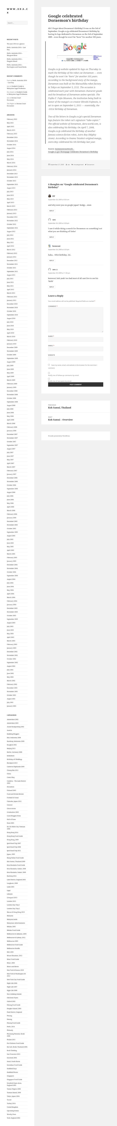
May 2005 (10, 547)
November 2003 (12, 612)
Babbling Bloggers (13, 734)
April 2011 (10, 290)
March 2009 (11, 380)
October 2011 (11, 268)
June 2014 (10, 155)
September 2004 (12, 576)
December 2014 (12, 137)
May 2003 (10, 634)
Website (51, 355)
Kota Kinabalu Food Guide (16, 865)
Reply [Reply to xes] (51, 237)
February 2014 (12, 166)
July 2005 (10, 539)
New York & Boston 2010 (15, 970)
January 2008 (11, 431)
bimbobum (10, 756)
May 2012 (10, 242)
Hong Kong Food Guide (15, 836)
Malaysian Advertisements (16, 923)
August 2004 (11, 579)
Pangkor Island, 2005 (14, 1009)
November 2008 (12, 395)
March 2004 (11, 597)
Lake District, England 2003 (16, 880)
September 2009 (12, 358)
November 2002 (12, 655)
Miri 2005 (10, 952)
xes (69, 165)
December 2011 (12, 261)
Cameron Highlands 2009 (15, 767)
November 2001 (12, 692)
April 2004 (10, 594)
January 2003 (11, 648)
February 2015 (12, 134)
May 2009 (10, 373)
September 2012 (12, 228)
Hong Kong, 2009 (13, 840)
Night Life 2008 (12, 990)
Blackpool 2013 (12, 763)
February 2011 (12, 297)
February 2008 (12, 427)
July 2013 (10, 192)
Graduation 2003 (13, 812)
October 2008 (11, 398)
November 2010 (12, 308)
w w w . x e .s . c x (17, 10)
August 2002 (11, 666)
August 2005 (11, 536)
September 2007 (12, 445)
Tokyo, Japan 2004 (13, 1096)
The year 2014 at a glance (15, 44)
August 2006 (11, 492)
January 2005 (11, 561)
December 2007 (12, 434)
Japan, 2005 (11, 854)
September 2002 (12, 663)
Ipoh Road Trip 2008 (14, 847)
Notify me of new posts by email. (60, 381)
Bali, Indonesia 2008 (14, 738)
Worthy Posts (11, 1114)
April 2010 (10, 333)
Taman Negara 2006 (14, 1089)
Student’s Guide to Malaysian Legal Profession (16, 87)
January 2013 (11, 213)
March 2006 (11, 510)
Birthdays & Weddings (14, 759)
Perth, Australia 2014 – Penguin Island (15, 60)
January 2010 (11, 344)
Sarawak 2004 (12, 1058)
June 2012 (10, 239)
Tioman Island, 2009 (14, 1093)
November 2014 (12, 141)
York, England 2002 (13, 1118)
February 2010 (12, 340)
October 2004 (11, 572)
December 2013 (12, 174)
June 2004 (10, 586)
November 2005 (12, 525)
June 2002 (10, 673)
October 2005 (11, 528)
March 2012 (11, 250)
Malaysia (10, 916)
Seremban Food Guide (14, 1065)
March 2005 (11, 554)
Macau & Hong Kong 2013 (16, 912)
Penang (9, 1016)
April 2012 (10, 246)
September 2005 (12, 532)
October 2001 (11, 695)
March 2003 (11, 641)
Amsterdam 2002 (12, 719)
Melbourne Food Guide (15, 945)
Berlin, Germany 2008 (14, 752)
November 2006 (12, 481)
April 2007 (10, 463)
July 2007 (10, 452)
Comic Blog (10, 777)
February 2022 (12, 119)
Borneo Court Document (14, 99)
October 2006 (11, 485)
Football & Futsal (13, 798)
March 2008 (11, 423)
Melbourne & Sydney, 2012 (16, 937)
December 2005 (12, 521)
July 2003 (10, 626)
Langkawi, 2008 (12, 883)
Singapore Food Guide (14, 1079)
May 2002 (10, 677)
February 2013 (12, 210)
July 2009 (10, 366)
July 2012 (10, 235)
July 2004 (10, 583)
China (9, 774)
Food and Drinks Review (15, 794)
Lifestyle (10, 894)
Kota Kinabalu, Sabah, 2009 (16, 872)
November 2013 (12, 177)
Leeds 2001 (10, 887)
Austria (9, 730)
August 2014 (11, 148)
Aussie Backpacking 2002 (15, 727)
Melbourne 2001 (12, 941)
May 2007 (10, 460)
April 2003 (10, 637)
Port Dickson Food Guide (15, 1043)
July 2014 (10, 152)
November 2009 (12, 351)
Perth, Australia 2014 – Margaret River (15, 54)
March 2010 (11, 337)
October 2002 (11, 659)
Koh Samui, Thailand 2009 (16, 861)
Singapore (10, 1076)
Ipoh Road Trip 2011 (14, 851)
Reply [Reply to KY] (51, 211)
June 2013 (10, 195)
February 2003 (12, 644)
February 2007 (12, 471)
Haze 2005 (10, 823)
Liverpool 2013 (12, 898)
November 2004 (12, 568)
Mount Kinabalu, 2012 (14, 956)
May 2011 (10, 286)
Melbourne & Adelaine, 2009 (16, 934)
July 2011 (10, 279)
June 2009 (10, 369)
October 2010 (11, 311)
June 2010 (10, 326)
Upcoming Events (13, 1111)
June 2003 (10, 630)
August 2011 (11, 275)
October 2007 (11, 442)
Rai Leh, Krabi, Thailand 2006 (17, 1047)
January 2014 (11, 170)
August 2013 (11, 188)
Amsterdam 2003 (12, 723)
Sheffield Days (12, 1069)
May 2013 (10, 199)
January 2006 (11, 518)
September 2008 (12, 402)
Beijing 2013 (11, 748)
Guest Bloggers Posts (14, 816)
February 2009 (12, 384)
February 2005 (12, 557)
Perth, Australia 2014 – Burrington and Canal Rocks (16, 66)
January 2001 (11, 706)
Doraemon (10, 787)
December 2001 (12, 688)
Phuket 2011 (11, 1040)
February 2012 (12, 253)
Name (51, 336)
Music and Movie (13, 966)
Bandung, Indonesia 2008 (15, 741)
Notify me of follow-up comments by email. (63, 375)
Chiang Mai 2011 (12, 770)
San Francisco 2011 (13, 1054)
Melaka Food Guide (13, 930)
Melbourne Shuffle (13, 948)
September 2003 (12, 619)
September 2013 (12, 184)
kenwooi (56, 246)
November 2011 (12, 264)
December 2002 (12, 652)
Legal (8, 890)
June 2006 (10, 500)
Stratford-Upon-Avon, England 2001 (14, 1084)
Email (51, 346)
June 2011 (10, 282)
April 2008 (10, 420)
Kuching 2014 (11, 876)
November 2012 (12, 221)
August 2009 (11, 362)
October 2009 (11, 355)
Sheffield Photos (12, 1072)
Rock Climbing (12, 1050)
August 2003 (11, 623)
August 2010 (11, 318)
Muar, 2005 (11, 963)
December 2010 (12, 304)
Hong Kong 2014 (12, 832)
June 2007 (10, 456)
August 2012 (11, 231)
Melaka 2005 (11, 927)
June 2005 (10, 543)
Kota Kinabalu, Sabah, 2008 (16, 869)
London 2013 (11, 901)
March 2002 (11, 681)
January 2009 (11, 387)
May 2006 (10, 503)
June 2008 (10, 413)
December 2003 (12, 608)
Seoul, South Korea (13, 1061)
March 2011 (11, 293)
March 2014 (11, 163)
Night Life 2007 (12, 987)
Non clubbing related (14, 994)
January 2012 (11, 257)
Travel (9, 1100)
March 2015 (11, 130)
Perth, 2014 (11, 1027)
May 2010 (10, 329)
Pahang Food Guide (13, 1005)
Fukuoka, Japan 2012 (14, 801)
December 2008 (12, 391)
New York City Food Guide (16, 980)
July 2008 (10, 409)
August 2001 (11, 699)
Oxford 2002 (11, 1001)
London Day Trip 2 (13, 908)
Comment (53, 306)
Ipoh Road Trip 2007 (14, 843)
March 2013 (11, 206)
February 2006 (12, 514)
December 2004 (12, 565)
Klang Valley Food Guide (15, 858)
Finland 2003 (11, 790)
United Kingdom (12, 1107)
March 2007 (11, 467)
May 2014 (10, 159)
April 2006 (10, 507)
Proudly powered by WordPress (59, 436)
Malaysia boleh (12, 919)
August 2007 (11, 449)
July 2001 (10, 702)
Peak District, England (14, 1012)
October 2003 (11, 615)
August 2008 (11, 405)
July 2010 (10, 322)
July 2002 (10, 670)
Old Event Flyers (12, 998)
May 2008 (10, 416)
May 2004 (10, 590)
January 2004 (11, 605)
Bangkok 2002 (12, 745)
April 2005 (10, 550)
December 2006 (12, 478)
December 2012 (12, 217)
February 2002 (12, 684)
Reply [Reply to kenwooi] (51, 261)
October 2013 (11, 181)
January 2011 (11, 300)
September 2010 (12, 315)
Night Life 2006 (12, 983)
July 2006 (10, 496)
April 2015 (10, 126)
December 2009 (12, 347)
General (9, 805)
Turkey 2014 (11, 1103)
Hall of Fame (11, 819)
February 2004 (12, 601)
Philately (10, 1030)
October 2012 (11, 224)
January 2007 (11, 474)
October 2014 (11, 145)
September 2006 (12, 489)
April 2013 (10, 202)
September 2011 (12, 271)
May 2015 (10, 123)
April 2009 (10, 376)
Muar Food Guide (13, 959)
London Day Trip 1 (13, 905)
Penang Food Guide (13, 1023)
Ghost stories (11, 809)
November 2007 (12, 438)
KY (53, 196)
